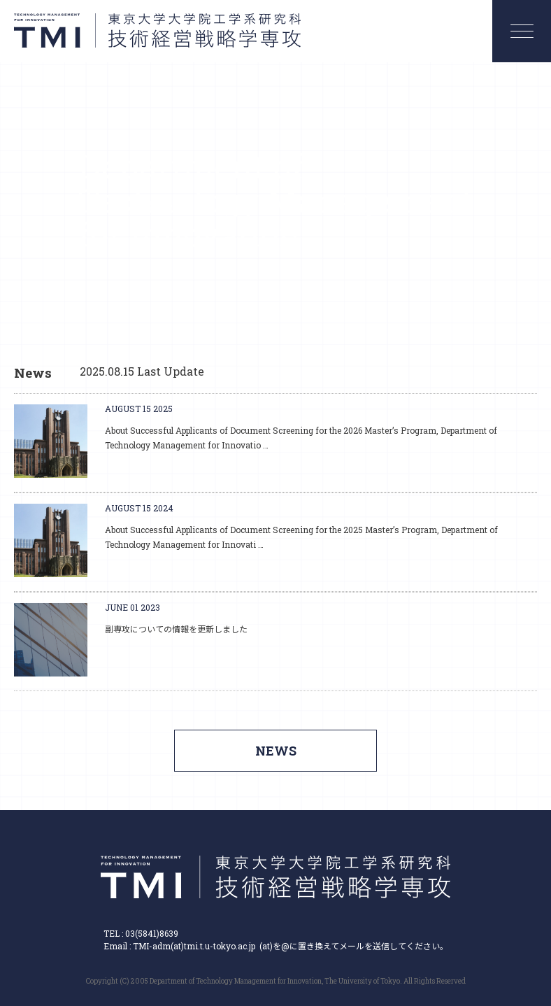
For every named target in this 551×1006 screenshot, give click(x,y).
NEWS (275, 750)
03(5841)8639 (151, 933)
